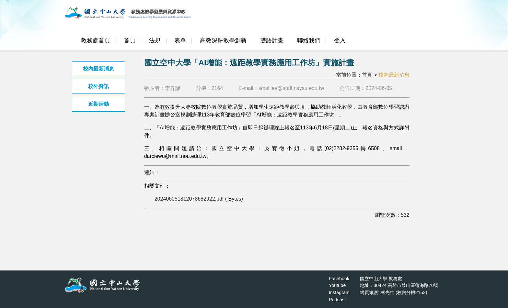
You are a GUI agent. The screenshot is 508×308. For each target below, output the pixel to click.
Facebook (339, 278)
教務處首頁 (95, 40)
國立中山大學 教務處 (381, 278)
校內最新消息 (98, 69)
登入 (340, 40)
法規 (155, 40)
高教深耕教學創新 (223, 40)
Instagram (339, 292)
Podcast (337, 299)
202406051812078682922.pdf (189, 199)
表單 (180, 40)
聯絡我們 (308, 40)
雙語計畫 (271, 40)
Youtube (337, 285)
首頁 (129, 40)
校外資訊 (98, 86)
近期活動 (98, 104)
